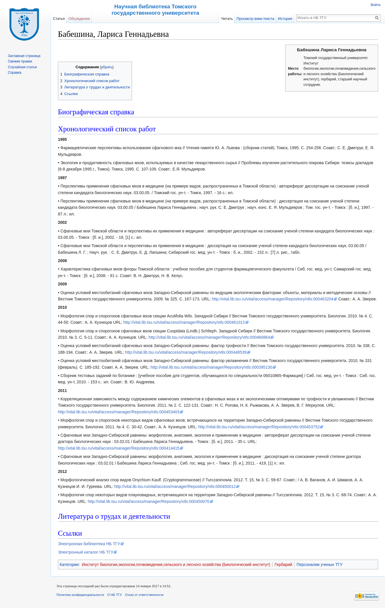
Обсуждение (79, 18)
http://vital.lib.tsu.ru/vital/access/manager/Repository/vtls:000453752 (259, 427)
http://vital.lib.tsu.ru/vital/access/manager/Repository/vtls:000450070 (149, 501)
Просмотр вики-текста (255, 18)
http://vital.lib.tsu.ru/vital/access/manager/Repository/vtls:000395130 (211, 367)
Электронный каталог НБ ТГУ (85, 552)
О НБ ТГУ (114, 594)
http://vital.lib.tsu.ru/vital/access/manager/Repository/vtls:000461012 (184, 322)
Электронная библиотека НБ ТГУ (89, 543)
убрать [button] (106, 67)
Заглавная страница (24, 56)
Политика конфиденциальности (80, 594)
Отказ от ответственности (144, 594)
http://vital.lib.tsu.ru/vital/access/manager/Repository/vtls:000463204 (272, 299)
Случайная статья (22, 67)
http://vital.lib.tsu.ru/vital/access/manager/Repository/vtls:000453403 (119, 412)
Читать (227, 18)
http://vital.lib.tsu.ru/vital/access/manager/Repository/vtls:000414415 (119, 448)
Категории (69, 564)
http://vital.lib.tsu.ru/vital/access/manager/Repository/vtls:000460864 (209, 337)
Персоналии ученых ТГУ (320, 564)
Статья (59, 18)
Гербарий (283, 564)
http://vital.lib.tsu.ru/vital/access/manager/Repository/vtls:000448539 (186, 352)
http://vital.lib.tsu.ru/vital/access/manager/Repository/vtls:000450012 (175, 486)
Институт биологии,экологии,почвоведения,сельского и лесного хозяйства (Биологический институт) (176, 564)
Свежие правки (20, 61)
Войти (375, 5)
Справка (14, 73)
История (285, 18)
